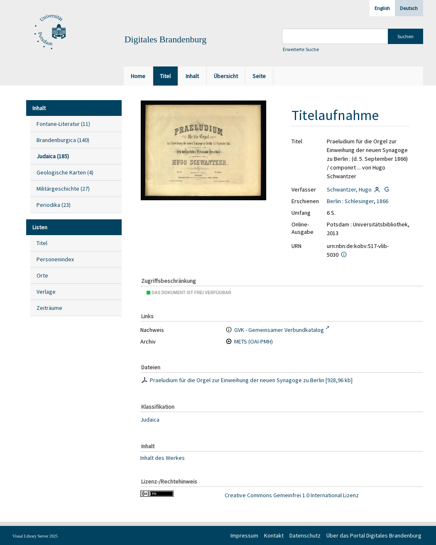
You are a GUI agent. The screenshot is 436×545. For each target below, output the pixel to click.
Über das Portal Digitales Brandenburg (373, 535)
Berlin (334, 201)
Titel (42, 243)
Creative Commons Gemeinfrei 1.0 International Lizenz (292, 495)
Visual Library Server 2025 (35, 536)
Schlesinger (359, 201)
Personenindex (55, 259)
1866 (382, 201)
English (382, 8)
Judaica (149, 419)
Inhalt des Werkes (162, 458)
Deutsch (409, 8)
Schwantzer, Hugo (349, 189)
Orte (42, 275)
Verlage (46, 291)
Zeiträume (49, 308)
